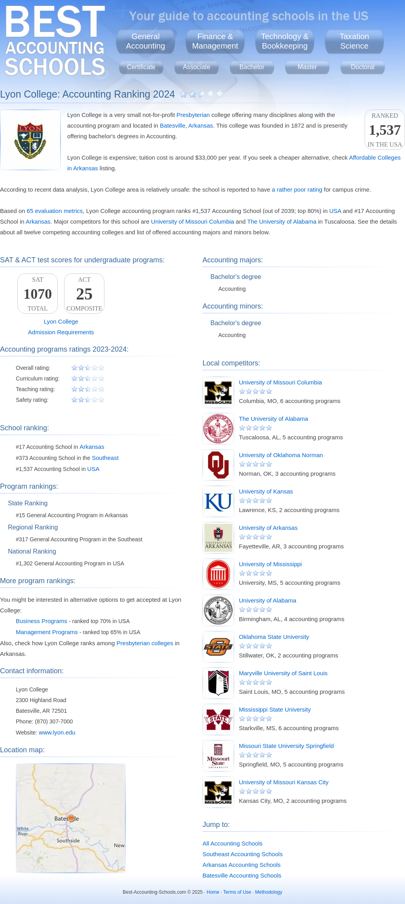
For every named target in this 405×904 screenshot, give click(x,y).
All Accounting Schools (232, 843)
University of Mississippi (270, 564)
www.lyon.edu (57, 732)
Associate (196, 67)
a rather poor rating (297, 189)
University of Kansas (266, 491)
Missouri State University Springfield (286, 745)
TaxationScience (354, 41)
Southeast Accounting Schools (242, 854)
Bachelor (251, 67)
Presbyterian (193, 114)
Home (213, 892)
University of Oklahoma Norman (281, 455)
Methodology (268, 892)
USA (335, 210)
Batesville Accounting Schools (241, 875)
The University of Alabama (281, 221)
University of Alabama (267, 600)
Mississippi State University (275, 709)
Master (307, 67)
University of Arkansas (268, 527)
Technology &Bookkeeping (284, 41)
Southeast (105, 457)
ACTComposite (84, 294)
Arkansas (200, 125)
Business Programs (41, 621)
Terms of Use (237, 892)
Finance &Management (215, 41)
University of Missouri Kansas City (284, 782)
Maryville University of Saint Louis (283, 673)
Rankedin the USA (385, 130)
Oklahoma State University (274, 636)
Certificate (141, 67)
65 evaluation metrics (55, 210)
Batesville (172, 125)
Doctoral (363, 67)
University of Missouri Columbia (192, 221)
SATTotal (37, 294)
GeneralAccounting (145, 41)
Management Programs (47, 632)
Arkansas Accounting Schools (241, 864)
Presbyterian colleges (145, 643)
